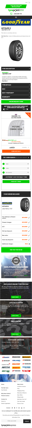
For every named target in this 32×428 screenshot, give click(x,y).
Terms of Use (20, 403)
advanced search (22, 157)
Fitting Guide (20, 397)
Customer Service (21, 386)
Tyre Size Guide (21, 401)
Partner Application (5, 403)
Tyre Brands (4, 390)
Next (25, 109)
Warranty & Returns (22, 392)
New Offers (20, 395)
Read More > (5, 81)
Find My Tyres (4, 387)
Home (2, 384)
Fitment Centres (5, 395)
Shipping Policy (21, 390)
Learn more (16, 297)
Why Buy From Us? (22, 399)
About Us (3, 401)
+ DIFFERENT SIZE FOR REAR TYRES (16, 177)
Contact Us (4, 399)
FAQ (18, 388)
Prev (5, 109)
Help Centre (20, 384)
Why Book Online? (6, 393)
